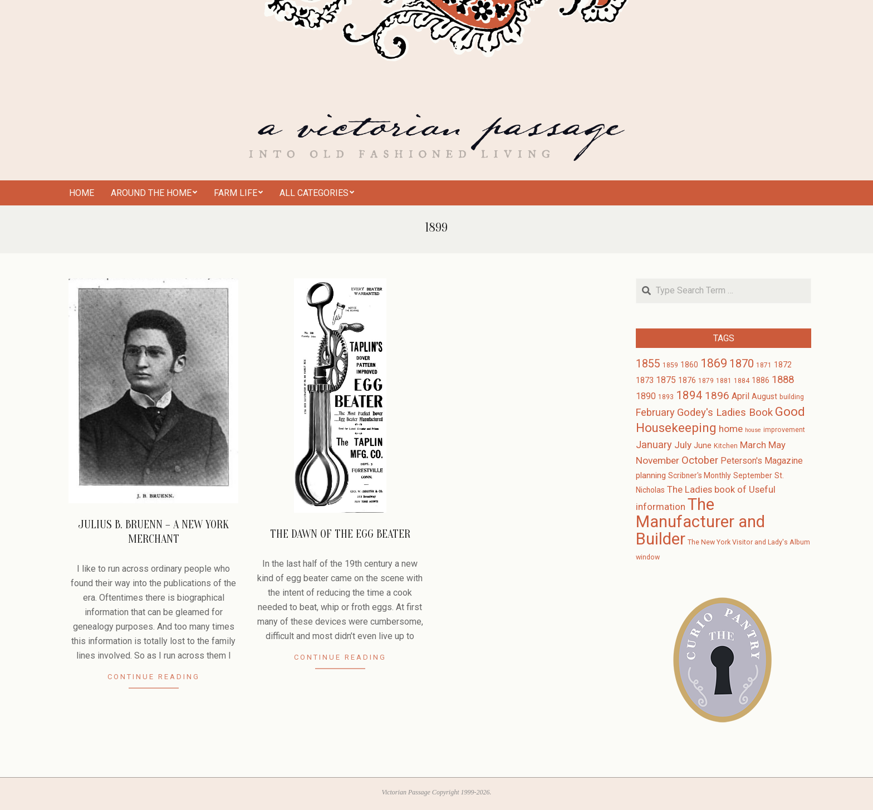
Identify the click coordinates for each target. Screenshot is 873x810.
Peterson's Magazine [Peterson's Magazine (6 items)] (761, 460)
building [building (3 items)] (791, 397)
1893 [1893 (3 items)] (666, 397)
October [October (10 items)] (699, 460)
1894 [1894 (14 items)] (689, 395)
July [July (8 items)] (682, 444)
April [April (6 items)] (740, 396)
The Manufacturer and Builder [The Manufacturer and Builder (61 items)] (700, 521)
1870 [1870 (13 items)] (741, 363)
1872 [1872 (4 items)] (783, 364)
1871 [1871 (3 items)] (764, 365)
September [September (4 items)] (752, 475)
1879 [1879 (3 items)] (706, 381)
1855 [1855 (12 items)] (648, 363)
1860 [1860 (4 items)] (689, 364)
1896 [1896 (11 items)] (717, 395)
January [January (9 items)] (654, 444)
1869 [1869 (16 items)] (713, 363)
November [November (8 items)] (657, 460)
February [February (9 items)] (655, 412)
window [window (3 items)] (648, 557)
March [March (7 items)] (753, 445)
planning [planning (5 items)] (651, 475)
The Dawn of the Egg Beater (340, 534)
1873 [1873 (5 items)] (645, 380)
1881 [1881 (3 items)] (724, 381)
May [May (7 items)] (777, 445)
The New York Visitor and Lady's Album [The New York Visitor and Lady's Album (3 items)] (749, 542)
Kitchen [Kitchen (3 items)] (726, 446)
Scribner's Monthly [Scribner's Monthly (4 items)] (699, 475)
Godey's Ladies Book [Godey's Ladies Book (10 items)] (725, 412)
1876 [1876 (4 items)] (687, 380)
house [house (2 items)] (753, 430)
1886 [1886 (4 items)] (760, 380)
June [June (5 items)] (703, 445)
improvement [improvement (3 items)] (784, 430)
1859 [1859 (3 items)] (670, 365)
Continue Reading (153, 676)
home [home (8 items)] (731, 428)
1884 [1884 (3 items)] (741, 381)
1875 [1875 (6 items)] (666, 380)
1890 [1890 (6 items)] (646, 396)
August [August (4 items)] (764, 396)
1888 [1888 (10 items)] (783, 380)
